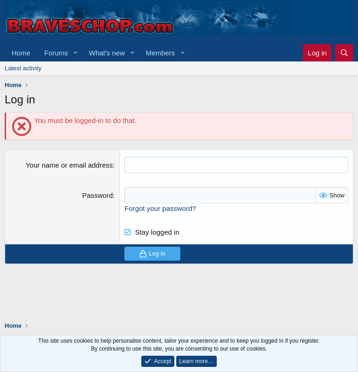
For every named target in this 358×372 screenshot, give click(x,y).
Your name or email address (69, 165)
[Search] (344, 52)
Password (97, 195)
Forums (56, 53)
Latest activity (23, 68)
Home (21, 53)
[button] (75, 52)
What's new (107, 53)
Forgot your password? (160, 208)
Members (160, 53)
